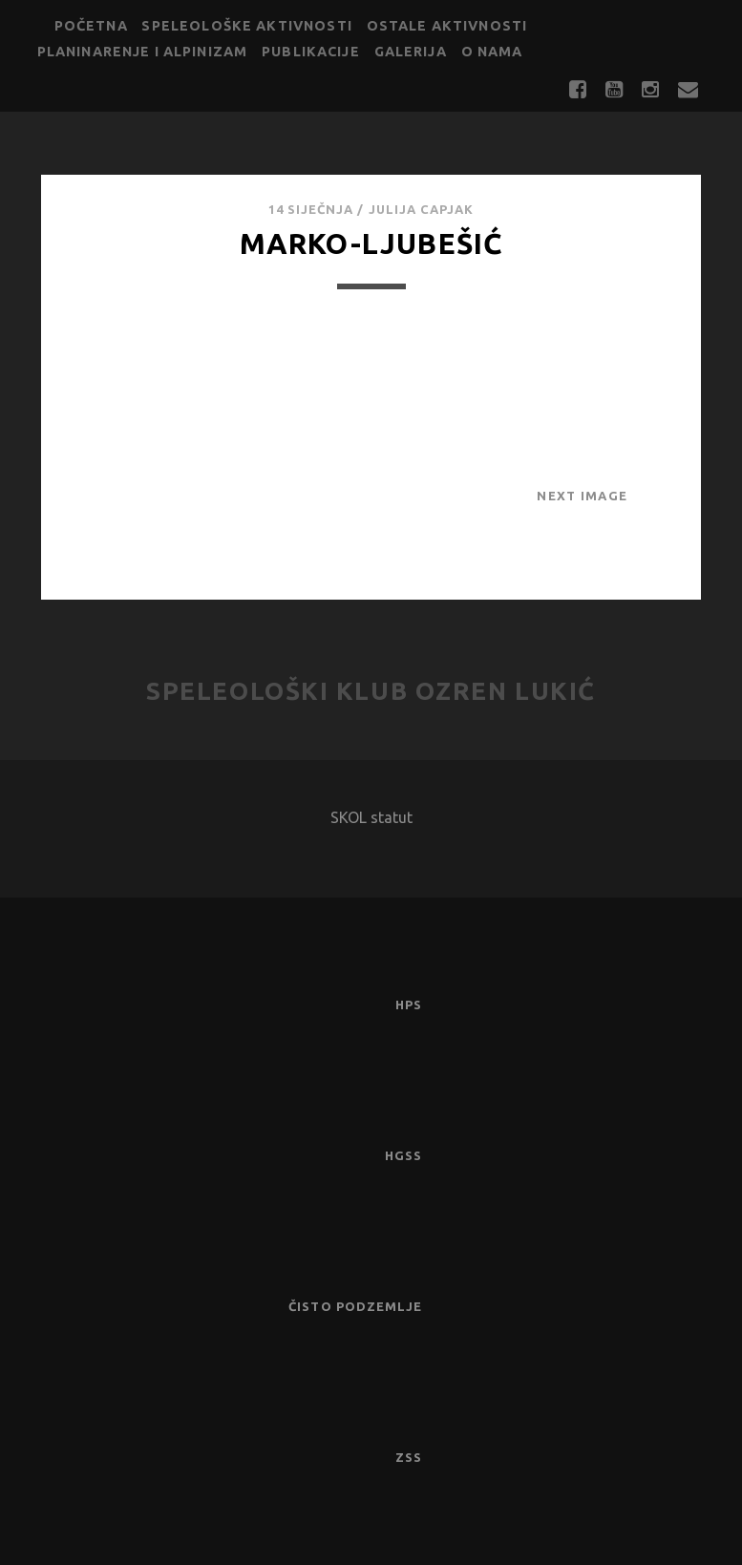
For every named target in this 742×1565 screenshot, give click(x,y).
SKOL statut (371, 817)
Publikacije (311, 51)
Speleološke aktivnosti (246, 25)
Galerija (410, 51)
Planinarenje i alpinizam (142, 51)
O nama (492, 51)
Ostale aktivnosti (447, 25)
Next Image (582, 495)
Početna (91, 25)
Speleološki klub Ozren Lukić (371, 691)
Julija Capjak (422, 209)
